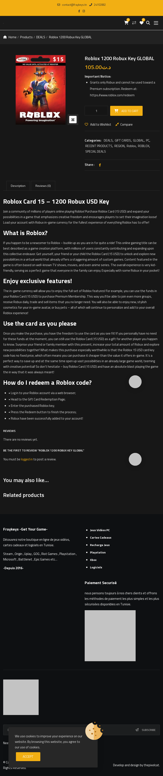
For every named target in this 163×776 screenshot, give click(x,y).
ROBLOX (143, 145)
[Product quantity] (96, 110)
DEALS (40, 37)
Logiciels (96, 567)
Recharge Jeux (100, 545)
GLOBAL (138, 140)
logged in (27, 459)
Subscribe (149, 730)
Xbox (93, 560)
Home (12, 37)
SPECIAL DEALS (95, 151)
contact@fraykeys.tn (72, 5)
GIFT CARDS (123, 140)
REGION (119, 145)
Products (26, 37)
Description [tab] (18, 185)
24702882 (97, 5)
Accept (28, 756)
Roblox (131, 145)
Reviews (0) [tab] (43, 185)
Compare (126, 124)
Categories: (93, 140)
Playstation (98, 552)
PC (147, 140)
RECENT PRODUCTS (98, 145)
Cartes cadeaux (100, 537)
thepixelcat (151, 765)
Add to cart (129, 111)
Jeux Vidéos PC (100, 530)
